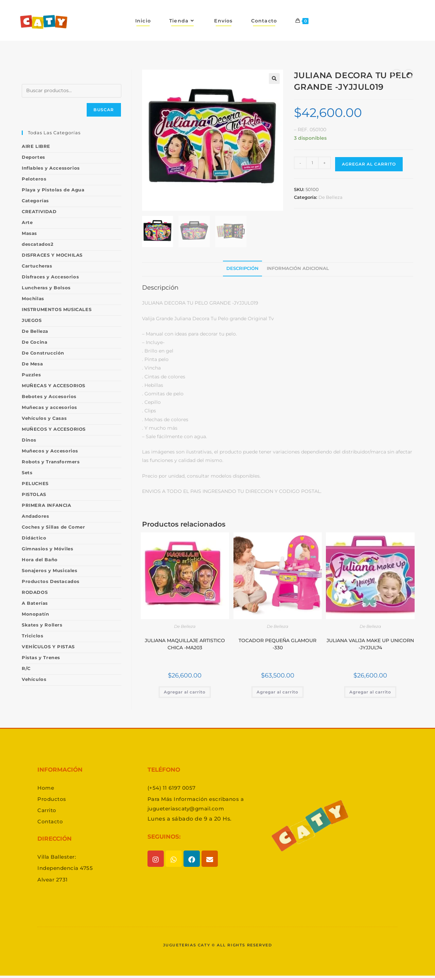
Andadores (35, 516)
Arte (27, 222)
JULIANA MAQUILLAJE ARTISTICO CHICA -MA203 (185, 644)
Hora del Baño (40, 559)
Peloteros (34, 179)
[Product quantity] (312, 163)
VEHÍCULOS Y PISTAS (48, 646)
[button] (274, 78)
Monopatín (35, 614)
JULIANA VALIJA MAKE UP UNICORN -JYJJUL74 (370, 644)
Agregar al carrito (369, 164)
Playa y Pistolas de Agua (53, 189)
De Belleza (330, 197)
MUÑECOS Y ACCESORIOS (54, 429)
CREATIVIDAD (39, 211)
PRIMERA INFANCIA (46, 505)
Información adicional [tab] (298, 268)
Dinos (29, 440)
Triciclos (32, 635)
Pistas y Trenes (41, 657)
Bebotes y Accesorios (49, 396)
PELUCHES (35, 483)
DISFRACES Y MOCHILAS (52, 255)
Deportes (33, 157)
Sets (27, 472)
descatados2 (38, 244)
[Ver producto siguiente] (408, 74)
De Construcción (43, 353)
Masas (29, 233)
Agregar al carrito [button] (185, 691)
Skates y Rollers (42, 625)
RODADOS (35, 592)
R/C (26, 668)
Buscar (103, 109)
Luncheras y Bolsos (46, 287)
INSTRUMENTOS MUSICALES (56, 309)
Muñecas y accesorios (49, 407)
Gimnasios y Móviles (47, 548)
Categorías (35, 200)
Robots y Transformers (51, 461)
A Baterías (35, 603)
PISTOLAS (34, 494)
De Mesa (32, 363)
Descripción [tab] (242, 268)
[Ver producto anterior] (396, 74)
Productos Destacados (51, 581)
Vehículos (34, 679)
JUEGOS (32, 320)
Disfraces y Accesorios (50, 276)
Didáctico (34, 538)
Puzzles (31, 374)
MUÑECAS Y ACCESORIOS (53, 385)
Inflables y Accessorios (51, 168)
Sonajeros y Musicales (49, 570)
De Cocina (34, 342)
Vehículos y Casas (44, 418)
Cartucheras (37, 266)
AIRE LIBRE (36, 146)
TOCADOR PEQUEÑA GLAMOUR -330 (277, 644)
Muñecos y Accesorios (50, 450)
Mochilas (33, 298)
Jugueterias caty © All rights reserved (217, 947)
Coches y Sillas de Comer (53, 527)
